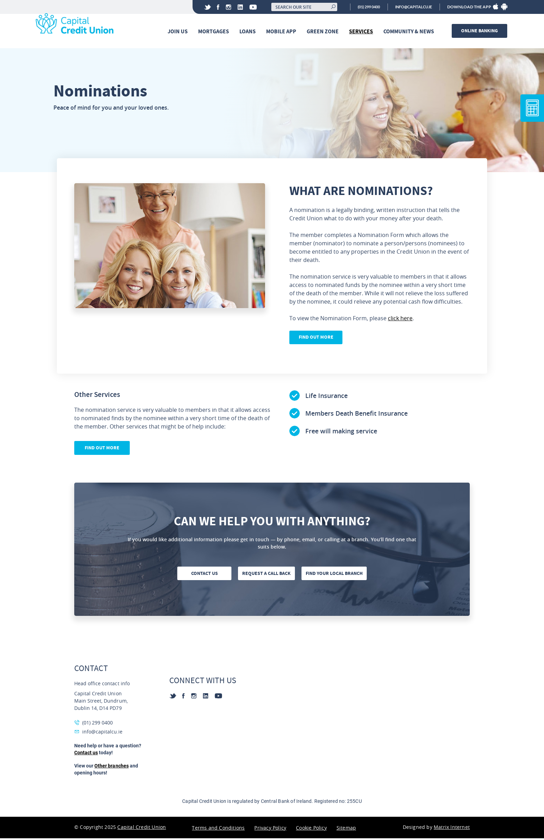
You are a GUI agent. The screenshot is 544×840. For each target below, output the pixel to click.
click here (400, 319)
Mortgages (214, 31)
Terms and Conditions (218, 829)
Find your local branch (335, 575)
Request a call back (267, 575)
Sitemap (346, 829)
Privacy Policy (270, 829)
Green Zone (324, 31)
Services (362, 31)
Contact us (204, 575)
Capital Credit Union (141, 828)
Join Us (179, 31)
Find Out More (317, 339)
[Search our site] (295, 7)
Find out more (102, 449)
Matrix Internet (452, 828)
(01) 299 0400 (362, 7)
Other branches (111, 767)
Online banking (480, 31)
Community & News (409, 31)
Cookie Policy (311, 829)
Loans (248, 31)
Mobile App (282, 31)
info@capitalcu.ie (411, 7)
